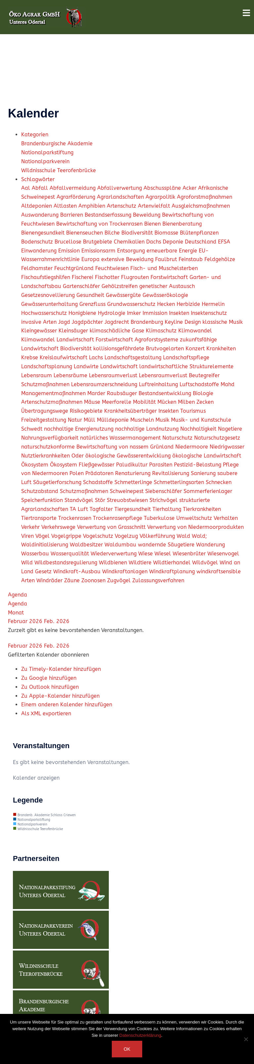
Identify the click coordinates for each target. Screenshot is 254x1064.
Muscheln (142, 420)
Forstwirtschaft (170, 277)
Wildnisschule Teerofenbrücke (58, 170)
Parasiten (161, 464)
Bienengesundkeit (43, 233)
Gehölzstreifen (120, 286)
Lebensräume (71, 375)
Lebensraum (37, 375)
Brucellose (69, 242)
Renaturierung (133, 473)
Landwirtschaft (119, 366)
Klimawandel (195, 330)
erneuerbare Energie (173, 251)
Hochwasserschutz (44, 313)
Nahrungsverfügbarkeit (50, 438)
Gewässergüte (124, 295)
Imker (135, 313)
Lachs (97, 357)
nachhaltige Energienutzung (79, 429)
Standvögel (79, 500)
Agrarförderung (77, 197)
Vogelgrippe (67, 536)
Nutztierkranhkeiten (46, 456)
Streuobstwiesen (128, 500)
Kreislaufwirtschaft (64, 357)
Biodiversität (137, 233)
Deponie (174, 242)
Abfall (41, 188)
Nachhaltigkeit (199, 429)
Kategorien (34, 134)
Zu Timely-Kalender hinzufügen (61, 669)
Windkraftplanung (172, 571)
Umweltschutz (195, 518)
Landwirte (87, 366)
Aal (26, 188)
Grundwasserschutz (132, 304)
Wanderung (210, 544)
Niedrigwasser (227, 447)
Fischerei (83, 277)
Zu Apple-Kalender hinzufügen (60, 696)
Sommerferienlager (208, 491)
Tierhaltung (167, 509)
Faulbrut (167, 259)
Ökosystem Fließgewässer (83, 464)
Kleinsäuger (74, 330)
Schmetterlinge (134, 482)
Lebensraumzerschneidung (105, 384)
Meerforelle (117, 402)
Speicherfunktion (42, 500)
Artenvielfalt (155, 206)
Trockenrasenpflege (118, 518)
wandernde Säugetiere (167, 544)
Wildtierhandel (172, 562)
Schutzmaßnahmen (85, 491)
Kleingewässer (40, 330)
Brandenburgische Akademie (57, 143)
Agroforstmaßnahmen (204, 197)
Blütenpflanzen (199, 233)
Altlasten (66, 206)
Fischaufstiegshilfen (46, 277)
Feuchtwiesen (112, 268)
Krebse (30, 357)
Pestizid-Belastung (198, 464)
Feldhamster (37, 268)
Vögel (43, 536)
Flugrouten (135, 277)
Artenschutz (122, 206)
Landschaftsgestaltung (134, 357)
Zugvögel (119, 580)
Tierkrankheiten (202, 509)
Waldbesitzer (87, 544)
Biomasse (167, 233)
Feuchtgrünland (74, 268)
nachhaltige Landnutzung (147, 429)
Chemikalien (130, 242)
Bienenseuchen (85, 233)
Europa (91, 259)
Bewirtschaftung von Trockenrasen (100, 224)
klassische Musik (222, 322)
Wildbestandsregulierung (66, 562)
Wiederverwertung (114, 553)
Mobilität (145, 402)
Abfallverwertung (120, 188)
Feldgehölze (219, 259)
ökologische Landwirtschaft (206, 456)
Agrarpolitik (161, 197)
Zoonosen (94, 580)
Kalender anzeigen (36, 778)
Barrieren (72, 215)
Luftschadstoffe (200, 384)
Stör (101, 500)
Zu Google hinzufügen (48, 678)
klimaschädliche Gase (118, 330)
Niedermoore (192, 447)
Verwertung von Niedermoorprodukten (195, 527)
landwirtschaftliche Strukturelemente (186, 366)
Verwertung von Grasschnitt (112, 527)
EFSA (224, 242)
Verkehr (31, 527)
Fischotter (108, 277)
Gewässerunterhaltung (50, 304)
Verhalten (226, 518)
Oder (78, 456)
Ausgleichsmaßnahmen (201, 206)
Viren (28, 536)
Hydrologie (112, 313)
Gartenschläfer (82, 286)
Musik (163, 420)
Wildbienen (114, 562)
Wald (184, 536)
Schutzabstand (40, 491)
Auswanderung (40, 215)
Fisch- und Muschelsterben (164, 268)
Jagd (65, 322)
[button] (48, 655)
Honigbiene (83, 313)
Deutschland (201, 242)
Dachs (154, 242)
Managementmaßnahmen (54, 393)
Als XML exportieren (46, 713)
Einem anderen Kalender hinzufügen (66, 704)
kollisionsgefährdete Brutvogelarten (139, 348)
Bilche (113, 233)
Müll (90, 420)
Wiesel (163, 553)
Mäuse (93, 402)
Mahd (227, 384)
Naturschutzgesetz (217, 438)
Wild (27, 562)
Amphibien (92, 206)
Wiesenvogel (223, 553)
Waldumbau (121, 544)
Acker (190, 188)
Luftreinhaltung (159, 384)
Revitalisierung (171, 473)
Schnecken (219, 482)
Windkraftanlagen (125, 571)
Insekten (180, 313)
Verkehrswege (59, 527)
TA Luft (80, 509)
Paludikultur (132, 464)
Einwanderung (39, 251)
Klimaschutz (162, 330)
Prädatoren (100, 473)
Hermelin (213, 304)
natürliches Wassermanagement (121, 438)
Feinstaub (191, 259)
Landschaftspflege (186, 357)
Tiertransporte (39, 518)
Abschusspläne (163, 188)
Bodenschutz (38, 242)
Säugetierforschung (58, 482)
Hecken (167, 304)
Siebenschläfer (164, 491)
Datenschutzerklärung (140, 1035)
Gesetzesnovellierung (48, 295)
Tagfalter (102, 509)
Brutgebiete (98, 242)
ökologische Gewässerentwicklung (128, 456)
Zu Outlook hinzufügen (50, 687)
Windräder (50, 580)
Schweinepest (127, 491)
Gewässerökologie (165, 295)
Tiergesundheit (133, 509)
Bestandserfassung (109, 215)
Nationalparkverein (45, 161)
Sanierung (204, 473)
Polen (77, 473)
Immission (156, 313)
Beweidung (147, 215)
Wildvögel (206, 562)
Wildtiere (141, 562)
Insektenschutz (209, 313)
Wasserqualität (71, 553)
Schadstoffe (98, 482)
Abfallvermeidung (73, 188)
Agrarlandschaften (121, 197)
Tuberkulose (160, 518)
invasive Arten (39, 322)
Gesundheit (91, 295)
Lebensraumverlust (114, 375)
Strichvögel (164, 500)
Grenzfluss (93, 304)
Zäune (72, 580)
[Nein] (245, 1039)
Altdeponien (37, 206)
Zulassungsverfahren (158, 580)
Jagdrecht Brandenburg (135, 322)
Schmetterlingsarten (180, 482)
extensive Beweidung (128, 259)
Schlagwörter (38, 179)
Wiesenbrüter (190, 553)
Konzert (196, 348)
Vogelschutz (99, 536)
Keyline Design (183, 322)
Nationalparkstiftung (47, 152)
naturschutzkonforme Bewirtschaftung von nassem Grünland (98, 447)
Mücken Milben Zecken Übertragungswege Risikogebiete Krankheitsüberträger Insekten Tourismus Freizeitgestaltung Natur (117, 411)
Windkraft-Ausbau (77, 571)
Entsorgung (132, 251)
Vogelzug (127, 536)
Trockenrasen (75, 518)
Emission (69, 251)
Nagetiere (230, 429)
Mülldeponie (113, 420)
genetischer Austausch (167, 286)
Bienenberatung (182, 224)
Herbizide (189, 304)
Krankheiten (221, 348)
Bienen (153, 224)
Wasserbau (36, 553)
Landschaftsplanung (47, 366)
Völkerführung (158, 536)
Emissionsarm (99, 251)
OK (127, 1049)
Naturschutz (178, 438)
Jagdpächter (88, 322)
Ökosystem (35, 464)
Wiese (146, 553)
